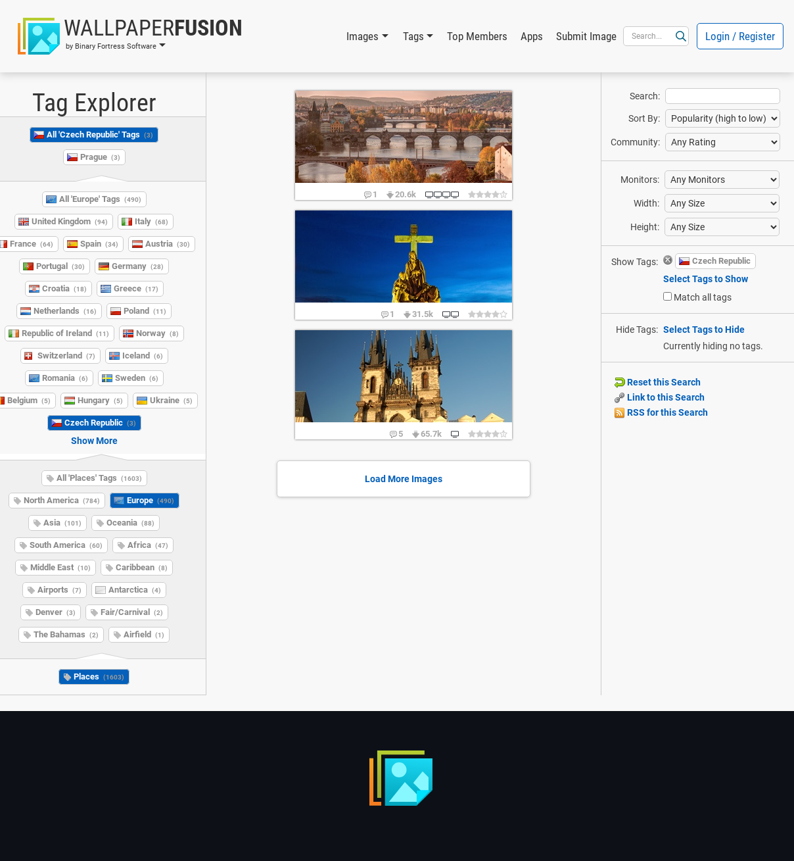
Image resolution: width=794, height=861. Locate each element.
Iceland (142, 355)
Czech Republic (100, 423)
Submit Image (586, 36)
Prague (100, 157)
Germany (138, 266)
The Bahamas (66, 634)
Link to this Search (660, 397)
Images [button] (362, 36)
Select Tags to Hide (704, 329)
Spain (99, 244)
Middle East (60, 567)
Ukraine (171, 400)
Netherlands (65, 311)
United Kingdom (70, 221)
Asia (62, 523)
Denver (55, 612)
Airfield (144, 634)
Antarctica (134, 590)
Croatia (64, 288)
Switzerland (66, 355)
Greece (136, 288)
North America (62, 500)
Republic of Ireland (65, 333)
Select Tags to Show (705, 279)
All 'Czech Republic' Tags (100, 134)
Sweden (136, 378)
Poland (145, 311)
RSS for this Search (661, 412)
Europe (150, 500)
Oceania (130, 523)
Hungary (100, 400)
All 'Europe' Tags (100, 199)
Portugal (60, 266)
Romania (65, 378)
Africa (148, 545)
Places (99, 676)
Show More (94, 440)
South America (66, 545)
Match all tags (703, 297)
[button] (130, 36)
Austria (167, 244)
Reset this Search (658, 382)
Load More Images (403, 479)
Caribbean (142, 567)
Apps (532, 36)
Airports (59, 590)
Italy (151, 221)
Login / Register (740, 36)
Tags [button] (413, 36)
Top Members (477, 36)
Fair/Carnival (132, 612)
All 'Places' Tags (99, 478)
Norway (157, 333)
